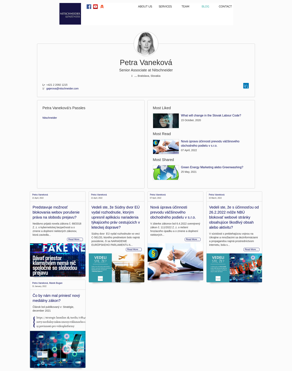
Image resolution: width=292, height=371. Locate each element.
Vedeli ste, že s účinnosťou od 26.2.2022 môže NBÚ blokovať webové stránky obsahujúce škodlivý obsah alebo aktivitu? (234, 217)
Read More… (75, 239)
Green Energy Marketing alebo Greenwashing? (212, 167)
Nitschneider (49, 117)
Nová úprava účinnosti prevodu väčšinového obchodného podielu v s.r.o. (173, 212)
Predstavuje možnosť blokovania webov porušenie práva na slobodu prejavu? (56, 212)
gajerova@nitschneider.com (62, 88)
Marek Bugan (55, 283)
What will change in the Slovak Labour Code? (211, 115)
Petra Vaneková (40, 194)
